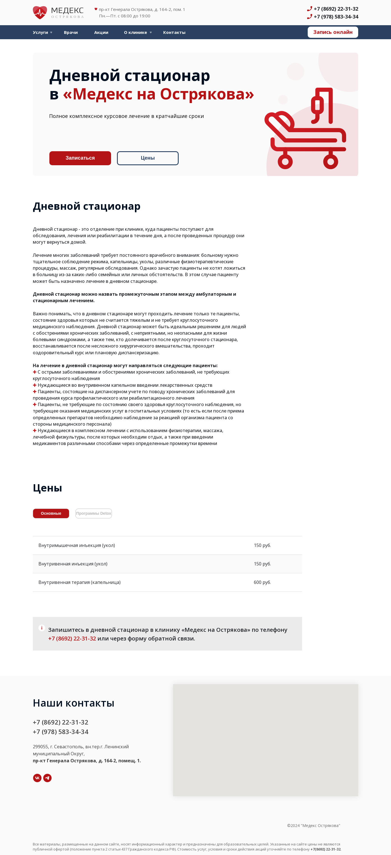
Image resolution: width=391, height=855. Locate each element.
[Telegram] (47, 778)
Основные (51, 513)
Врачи (71, 32)
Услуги (40, 32)
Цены (148, 158)
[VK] (37, 778)
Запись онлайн (333, 32)
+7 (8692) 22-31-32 (336, 8)
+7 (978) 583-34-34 (336, 16)
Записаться (80, 158)
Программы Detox (93, 513)
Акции (101, 32)
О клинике (135, 32)
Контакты (174, 32)
